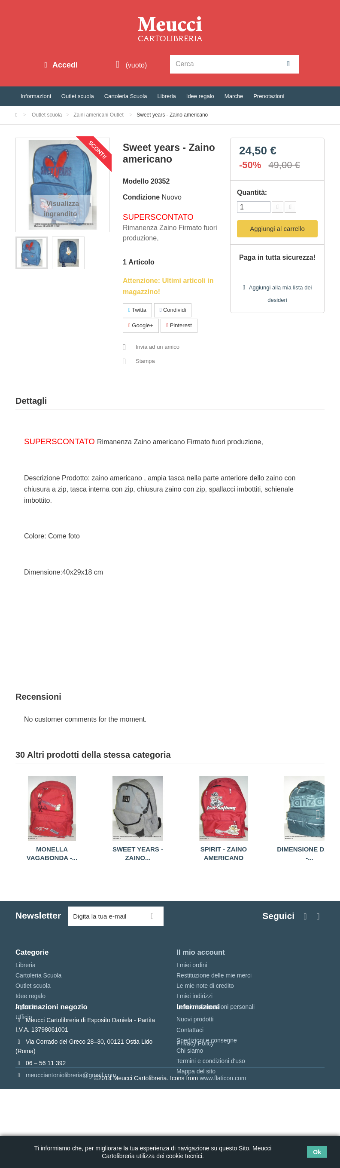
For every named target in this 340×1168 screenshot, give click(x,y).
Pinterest (179, 325)
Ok (317, 1152)
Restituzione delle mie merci (214, 975)
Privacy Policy (195, 1122)
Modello (136, 181)
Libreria (166, 96)
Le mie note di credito (205, 985)
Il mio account (200, 952)
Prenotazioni (268, 96)
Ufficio (23, 1017)
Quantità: (252, 192)
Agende (25, 1006)
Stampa (145, 361)
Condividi (173, 310)
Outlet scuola (77, 96)
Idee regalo (200, 96)
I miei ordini (191, 965)
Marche (234, 96)
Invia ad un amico (157, 347)
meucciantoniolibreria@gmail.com (71, 1114)
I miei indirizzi (194, 996)
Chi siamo (189, 1090)
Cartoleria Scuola (125, 96)
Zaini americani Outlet (99, 115)
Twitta (137, 310)
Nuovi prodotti (194, 1058)
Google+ (140, 325)
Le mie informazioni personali (215, 1006)
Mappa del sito (196, 1110)
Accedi (64, 65)
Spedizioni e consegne (206, 1079)
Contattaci (189, 1069)
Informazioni (36, 96)
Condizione (141, 197)
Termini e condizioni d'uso (210, 1100)
